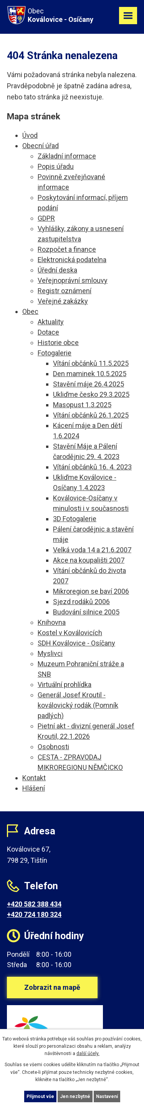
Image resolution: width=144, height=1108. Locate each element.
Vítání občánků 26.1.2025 (91, 415)
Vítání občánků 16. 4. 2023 (92, 467)
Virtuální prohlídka (64, 684)
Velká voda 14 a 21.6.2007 (92, 550)
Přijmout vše (40, 1096)
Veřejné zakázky (63, 301)
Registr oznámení (64, 291)
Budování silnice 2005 (86, 612)
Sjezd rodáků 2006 (81, 602)
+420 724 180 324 (34, 914)
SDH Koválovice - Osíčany (76, 643)
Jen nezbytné (75, 1096)
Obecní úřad (40, 146)
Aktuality (51, 322)
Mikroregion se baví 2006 (91, 591)
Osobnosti (53, 747)
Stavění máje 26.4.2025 (88, 384)
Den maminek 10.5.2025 (89, 374)
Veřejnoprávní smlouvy (73, 280)
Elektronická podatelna (72, 260)
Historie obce (58, 343)
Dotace (48, 332)
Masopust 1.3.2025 (82, 405)
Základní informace (67, 156)
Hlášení (33, 788)
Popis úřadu (56, 166)
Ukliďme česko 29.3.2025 (91, 394)
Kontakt (34, 778)
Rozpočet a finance (67, 249)
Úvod (30, 135)
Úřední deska (57, 270)
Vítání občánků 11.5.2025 (91, 363)
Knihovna (52, 622)
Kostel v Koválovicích (70, 633)
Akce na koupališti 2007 (88, 560)
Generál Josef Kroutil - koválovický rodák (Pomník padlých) (78, 705)
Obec (30, 311)
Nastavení (107, 1096)
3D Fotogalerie (74, 519)
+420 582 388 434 (34, 904)
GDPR (46, 218)
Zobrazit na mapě (52, 987)
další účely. (87, 1053)
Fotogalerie (54, 353)
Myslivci (50, 653)
